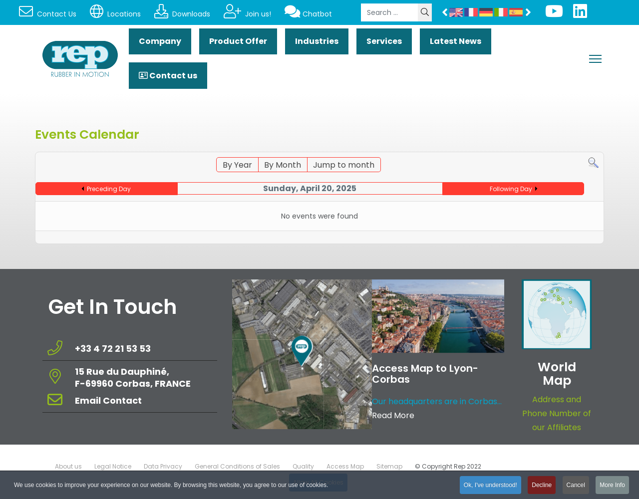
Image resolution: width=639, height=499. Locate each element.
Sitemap (389, 466)
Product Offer (238, 41)
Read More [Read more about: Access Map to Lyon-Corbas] (393, 415)
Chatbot (308, 14)
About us (68, 466)
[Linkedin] (580, 14)
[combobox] (389, 12)
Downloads (182, 14)
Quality (303, 466)
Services (384, 41)
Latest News (455, 41)
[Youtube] (554, 14)
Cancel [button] (576, 486)
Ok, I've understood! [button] (490, 486)
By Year (237, 165)
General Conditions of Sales (237, 466)
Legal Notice (112, 466)
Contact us (168, 75)
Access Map (345, 466)
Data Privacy (163, 466)
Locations (115, 14)
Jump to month (343, 165)
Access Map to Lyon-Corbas (425, 373)
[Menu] (595, 59)
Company (160, 41)
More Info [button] (612, 486)
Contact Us (47, 14)
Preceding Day (109, 189)
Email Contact (108, 400)
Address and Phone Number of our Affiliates (556, 413)
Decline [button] (542, 486)
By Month (282, 165)
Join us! (247, 14)
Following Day (511, 189)
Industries (316, 41)
